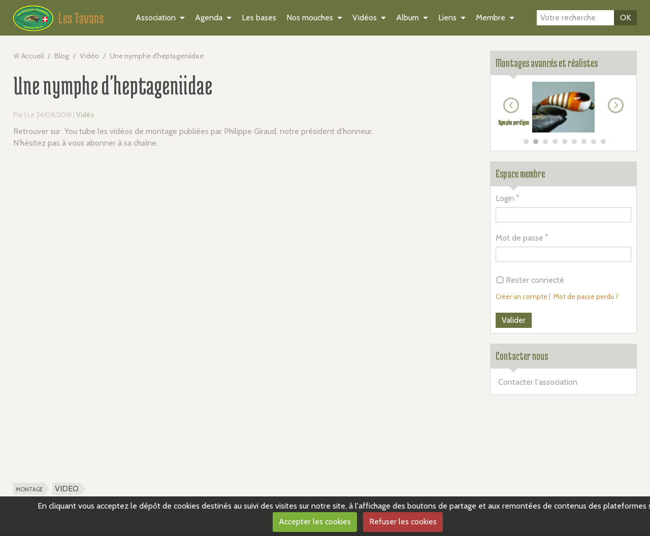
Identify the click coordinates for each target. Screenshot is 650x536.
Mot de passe (519, 238)
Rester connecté (530, 280)
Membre (490, 17)
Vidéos (364, 17)
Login (505, 198)
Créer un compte (521, 296)
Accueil (32, 55)
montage (29, 488)
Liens (447, 17)
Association (156, 17)
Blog (61, 55)
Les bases (259, 17)
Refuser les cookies (403, 521)
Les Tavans (81, 18)
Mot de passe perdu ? (586, 296)
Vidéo (89, 55)
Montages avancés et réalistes (547, 63)
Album (407, 17)
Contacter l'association (537, 382)
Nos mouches (309, 17)
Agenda (208, 17)
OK (625, 17)
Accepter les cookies (315, 521)
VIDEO (67, 488)
